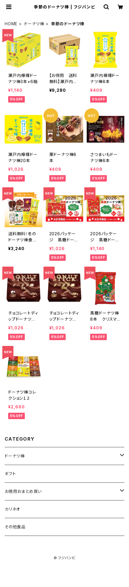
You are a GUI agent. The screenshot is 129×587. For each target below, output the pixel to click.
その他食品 (15, 526)
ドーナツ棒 (34, 23)
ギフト (10, 473)
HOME (11, 23)
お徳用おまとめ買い (23, 491)
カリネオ (12, 509)
